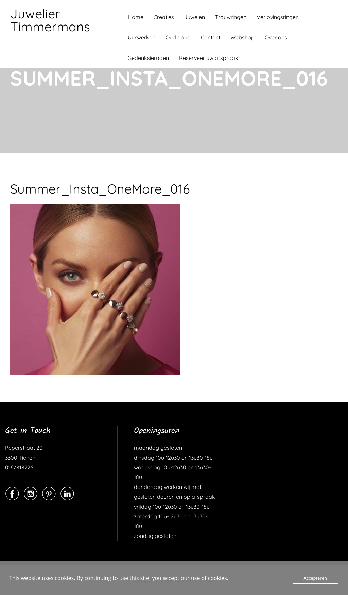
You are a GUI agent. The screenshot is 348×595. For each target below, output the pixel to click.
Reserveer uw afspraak (208, 57)
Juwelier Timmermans (50, 20)
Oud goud (178, 37)
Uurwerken (141, 37)
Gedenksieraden (148, 57)
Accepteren (315, 578)
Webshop (242, 37)
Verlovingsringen (278, 17)
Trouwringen (230, 17)
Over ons (276, 37)
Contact (210, 37)
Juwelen (194, 17)
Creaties (164, 17)
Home (135, 17)
